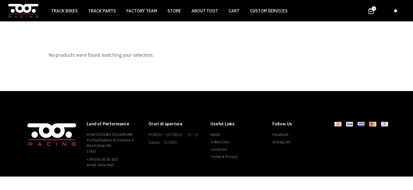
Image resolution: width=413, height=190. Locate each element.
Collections (219, 142)
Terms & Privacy (224, 156)
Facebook (280, 134)
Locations (218, 149)
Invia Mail (106, 165)
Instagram (281, 142)
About (215, 134)
